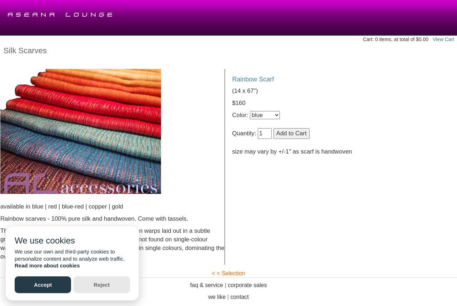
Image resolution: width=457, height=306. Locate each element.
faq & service (206, 285)
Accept (43, 285)
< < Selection (228, 273)
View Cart (443, 39)
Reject (102, 285)
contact (239, 297)
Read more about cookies (47, 265)
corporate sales (247, 285)
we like (217, 297)
